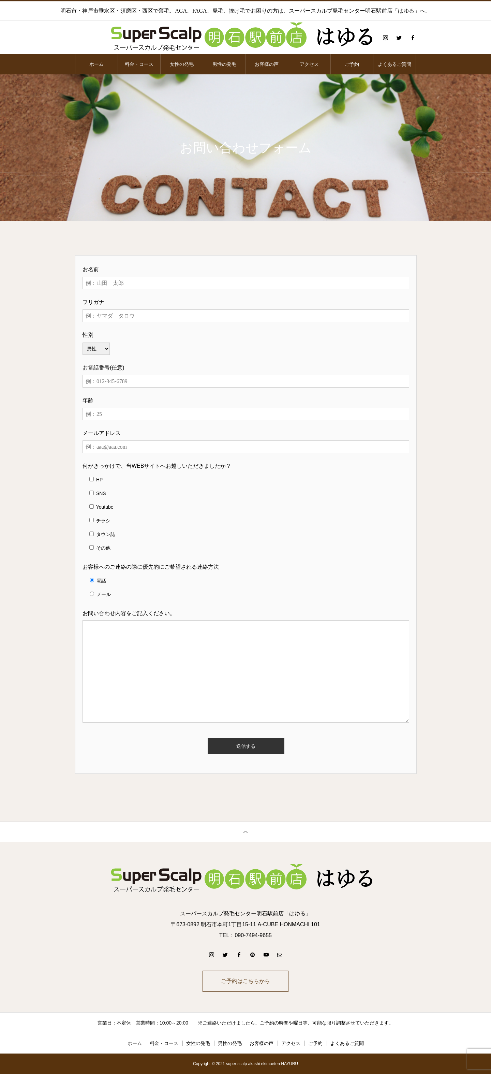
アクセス (309, 64)
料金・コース (139, 64)
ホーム (96, 64)
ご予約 (352, 64)
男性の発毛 (224, 64)
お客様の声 (267, 64)
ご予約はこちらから (245, 981)
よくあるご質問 (394, 64)
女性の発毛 (182, 64)
